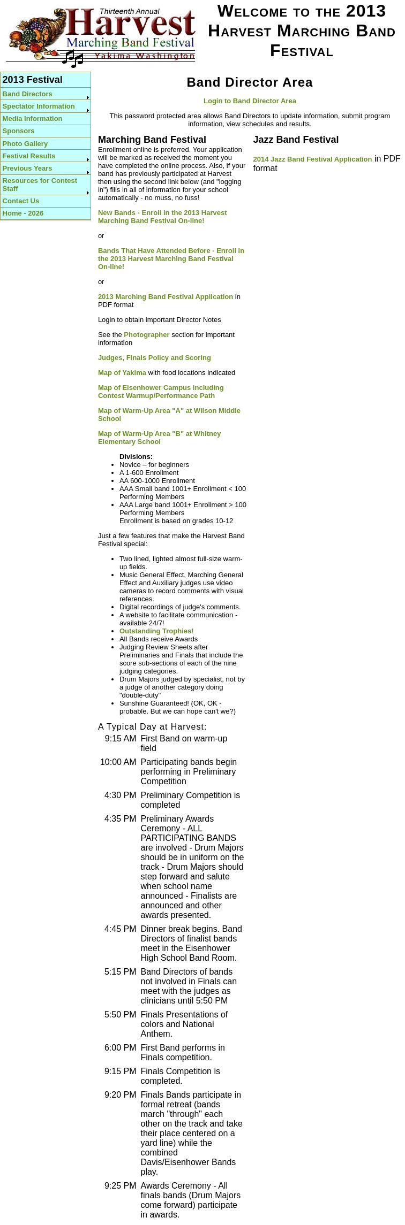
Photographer (146, 335)
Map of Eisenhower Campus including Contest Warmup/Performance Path (161, 392)
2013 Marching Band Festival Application (165, 297)
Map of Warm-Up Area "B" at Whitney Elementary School (159, 438)
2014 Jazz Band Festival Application (312, 159)
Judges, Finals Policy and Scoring (154, 358)
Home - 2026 (23, 213)
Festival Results (29, 156)
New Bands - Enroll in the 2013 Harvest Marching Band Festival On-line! (162, 217)
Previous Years (27, 168)
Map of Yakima (122, 373)
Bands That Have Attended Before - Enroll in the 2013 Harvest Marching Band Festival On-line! (171, 259)
